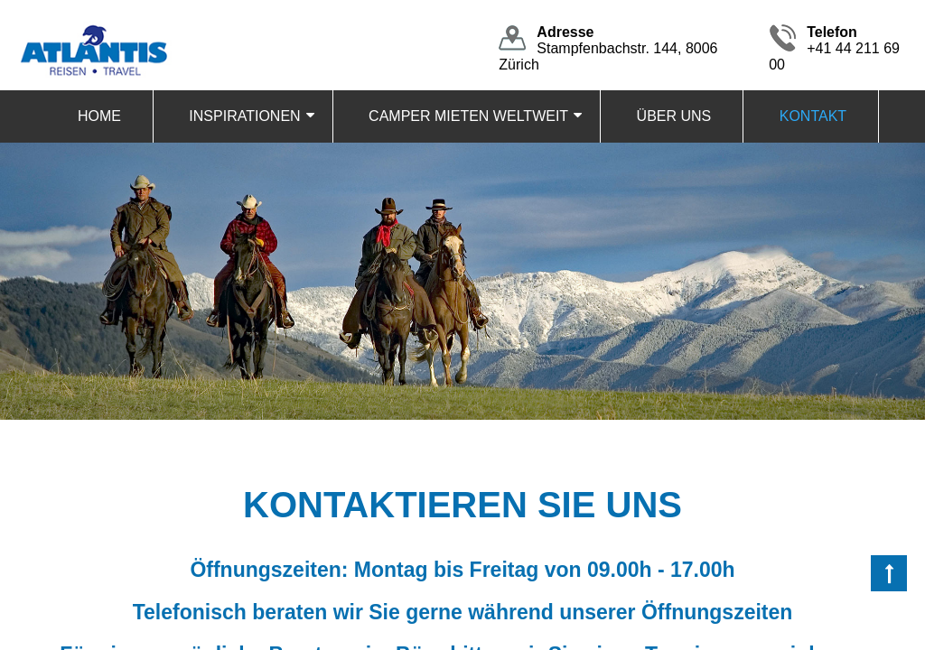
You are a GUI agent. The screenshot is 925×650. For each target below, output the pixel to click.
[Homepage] (93, 28)
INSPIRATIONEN (244, 116)
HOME (99, 116)
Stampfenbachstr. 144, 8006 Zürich (608, 48)
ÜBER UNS (674, 116)
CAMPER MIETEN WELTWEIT (468, 116)
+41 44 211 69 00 (834, 48)
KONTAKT (813, 116)
